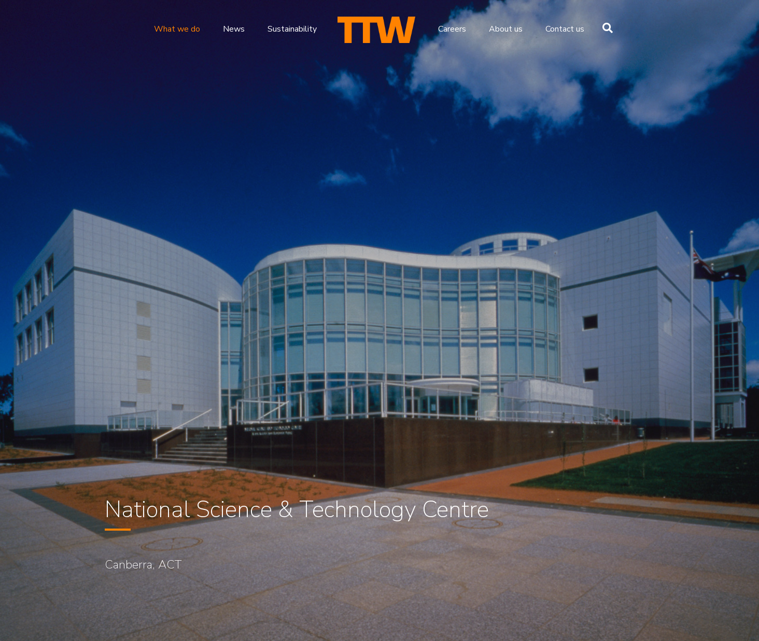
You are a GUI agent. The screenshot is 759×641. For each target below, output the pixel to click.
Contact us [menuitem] (564, 29)
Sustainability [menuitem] (292, 29)
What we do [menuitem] (177, 29)
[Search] (605, 28)
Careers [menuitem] (452, 29)
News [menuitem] (234, 29)
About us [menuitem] (506, 29)
